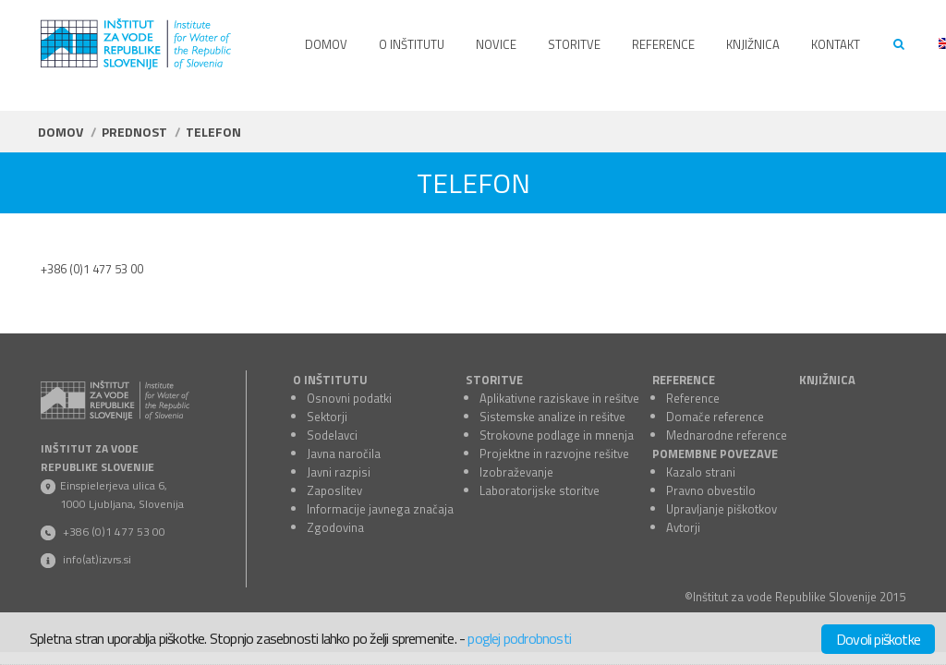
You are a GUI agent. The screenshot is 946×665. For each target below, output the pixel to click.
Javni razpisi (338, 472)
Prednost (134, 131)
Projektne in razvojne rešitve (554, 453)
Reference (693, 398)
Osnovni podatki (349, 398)
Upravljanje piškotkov (721, 509)
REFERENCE (683, 379)
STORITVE (494, 379)
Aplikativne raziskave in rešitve (559, 398)
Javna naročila (344, 453)
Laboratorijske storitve (539, 490)
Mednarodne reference (726, 435)
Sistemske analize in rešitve (552, 416)
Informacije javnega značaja (380, 509)
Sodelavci (332, 435)
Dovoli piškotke (878, 639)
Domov (60, 131)
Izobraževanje (516, 472)
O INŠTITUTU (330, 379)
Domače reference (715, 416)
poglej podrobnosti (519, 638)
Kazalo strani (700, 472)
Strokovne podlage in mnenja (556, 435)
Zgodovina (335, 527)
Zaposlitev (334, 490)
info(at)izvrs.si (97, 559)
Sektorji (327, 416)
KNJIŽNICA (827, 379)
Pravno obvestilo (711, 490)
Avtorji (683, 527)
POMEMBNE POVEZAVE (715, 453)
